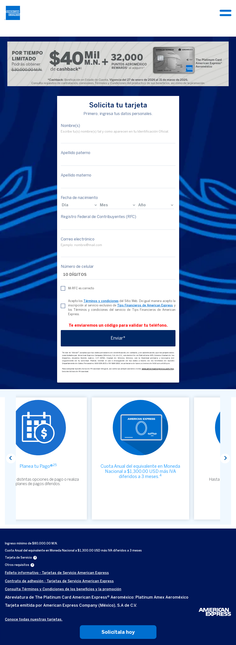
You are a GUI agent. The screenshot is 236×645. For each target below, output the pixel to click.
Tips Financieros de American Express (145, 305)
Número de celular (77, 266)
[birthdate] (79, 205)
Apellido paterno (75, 152)
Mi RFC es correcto (81, 288)
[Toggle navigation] (225, 13)
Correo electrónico (77, 239)
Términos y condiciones (101, 301)
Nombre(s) (70, 125)
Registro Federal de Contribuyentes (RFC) (98, 216)
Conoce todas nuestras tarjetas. (33, 619)
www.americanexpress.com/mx (158, 368)
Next (225, 458)
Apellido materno (76, 175)
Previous (11, 458)
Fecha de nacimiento (79, 197)
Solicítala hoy (118, 632)
